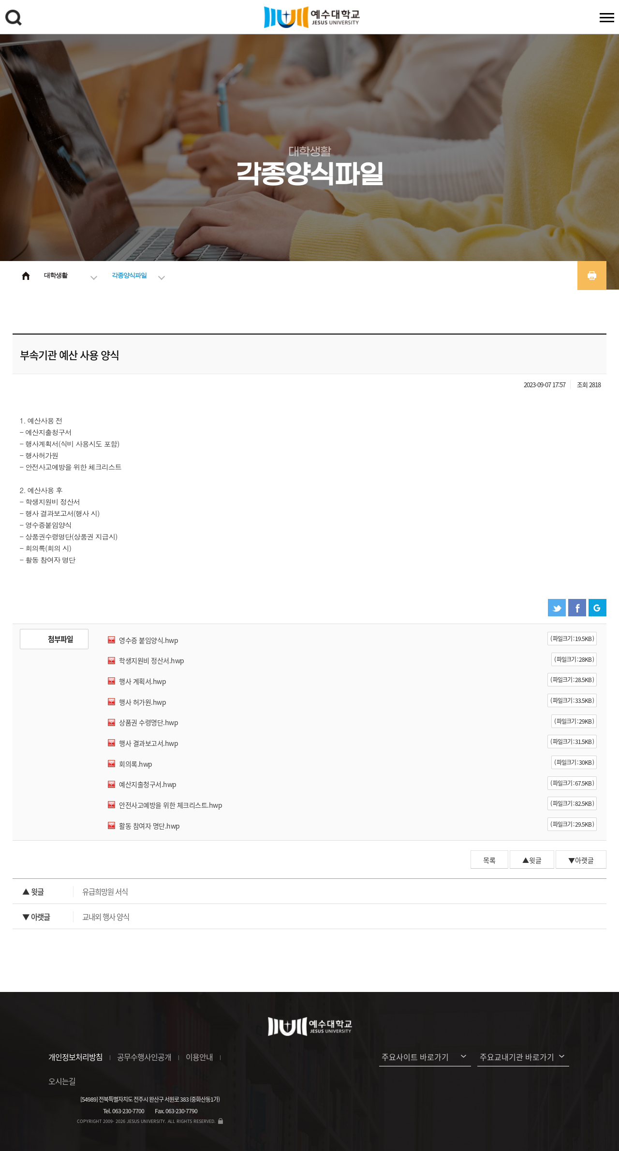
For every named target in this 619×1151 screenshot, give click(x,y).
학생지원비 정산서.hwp (151, 660)
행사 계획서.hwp (142, 681)
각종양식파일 (129, 275)
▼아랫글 (581, 860)
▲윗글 (532, 860)
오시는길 (61, 1081)
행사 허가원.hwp (142, 702)
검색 (15, 19)
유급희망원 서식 (75, 891)
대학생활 (55, 275)
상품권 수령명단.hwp (148, 722)
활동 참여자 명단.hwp (149, 825)
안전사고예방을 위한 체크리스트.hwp (170, 805)
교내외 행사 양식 (75, 916)
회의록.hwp (135, 764)
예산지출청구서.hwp (148, 784)
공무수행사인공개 (144, 1057)
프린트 (591, 275)
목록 (489, 860)
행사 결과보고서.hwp (148, 743)
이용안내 (199, 1057)
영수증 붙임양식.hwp (148, 640)
